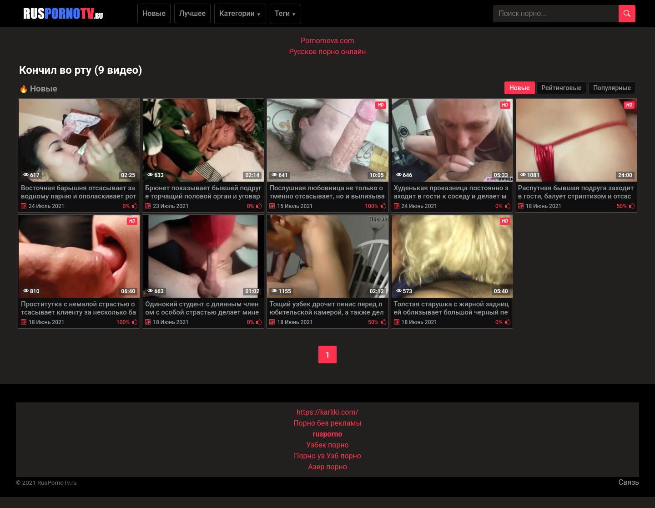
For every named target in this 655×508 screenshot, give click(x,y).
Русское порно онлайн (327, 51)
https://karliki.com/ (327, 412)
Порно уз (309, 456)
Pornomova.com (327, 40)
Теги (285, 13)
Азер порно (327, 466)
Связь (629, 482)
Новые (154, 13)
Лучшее (192, 13)
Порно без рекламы (327, 423)
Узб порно (344, 456)
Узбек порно (327, 445)
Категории (240, 13)
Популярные (612, 87)
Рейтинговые (561, 87)
